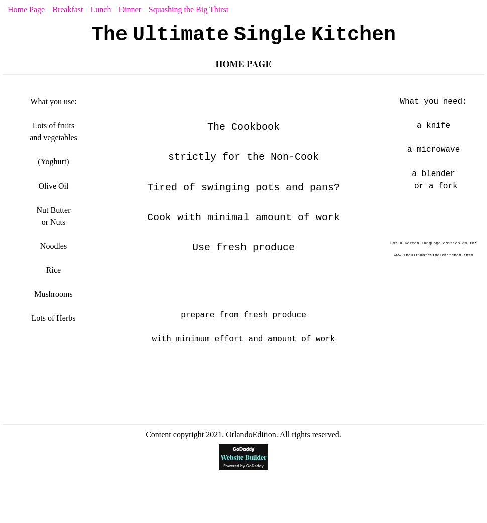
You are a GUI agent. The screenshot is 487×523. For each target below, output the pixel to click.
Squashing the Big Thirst (188, 9)
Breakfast (67, 9)
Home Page (26, 9)
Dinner (129, 9)
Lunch (101, 9)
